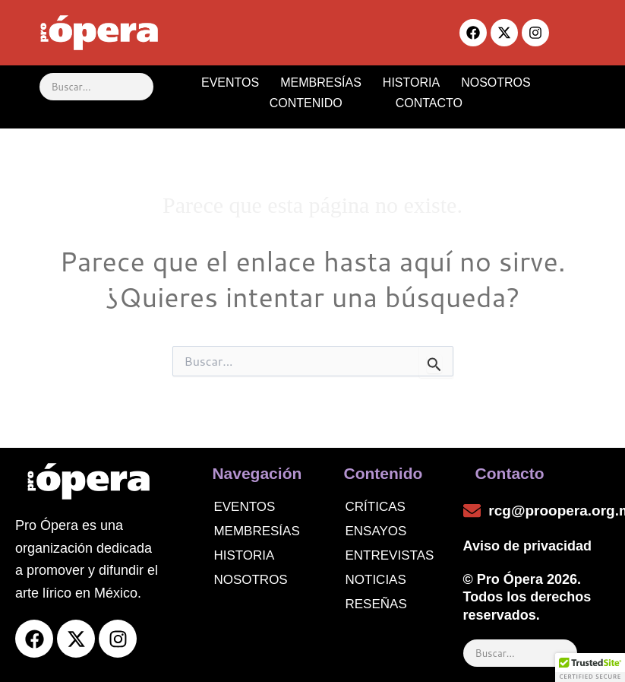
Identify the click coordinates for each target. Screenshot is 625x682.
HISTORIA (411, 82)
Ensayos (376, 531)
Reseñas (376, 604)
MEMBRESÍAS (320, 82)
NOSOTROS (496, 82)
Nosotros (250, 580)
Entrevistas (390, 555)
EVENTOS (230, 82)
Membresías (256, 531)
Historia (243, 555)
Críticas (376, 507)
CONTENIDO (320, 103)
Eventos (244, 507)
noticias (376, 580)
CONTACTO (429, 103)
